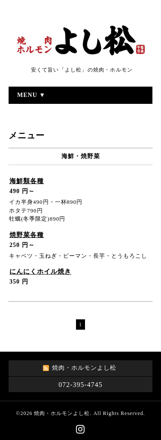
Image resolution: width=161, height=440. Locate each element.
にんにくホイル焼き (40, 271)
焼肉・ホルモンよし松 (62, 413)
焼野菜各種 (26, 234)
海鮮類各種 (26, 181)
